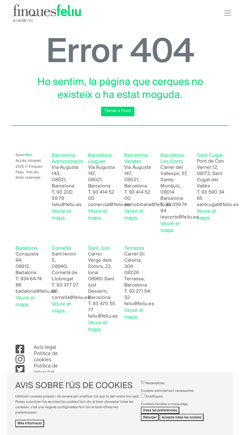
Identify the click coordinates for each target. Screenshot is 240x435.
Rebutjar (149, 420)
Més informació (30, 426)
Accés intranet (28, 161)
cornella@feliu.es (71, 297)
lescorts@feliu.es (179, 217)
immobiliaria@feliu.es (148, 204)
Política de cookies (46, 356)
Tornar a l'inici (117, 111)
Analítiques (154, 399)
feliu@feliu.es (67, 204)
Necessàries (155, 386)
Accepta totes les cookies (181, 420)
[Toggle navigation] (227, 13)
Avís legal (45, 347)
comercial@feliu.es (109, 204)
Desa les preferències (160, 413)
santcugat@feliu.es (218, 204)
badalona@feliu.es (36, 291)
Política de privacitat (46, 369)
